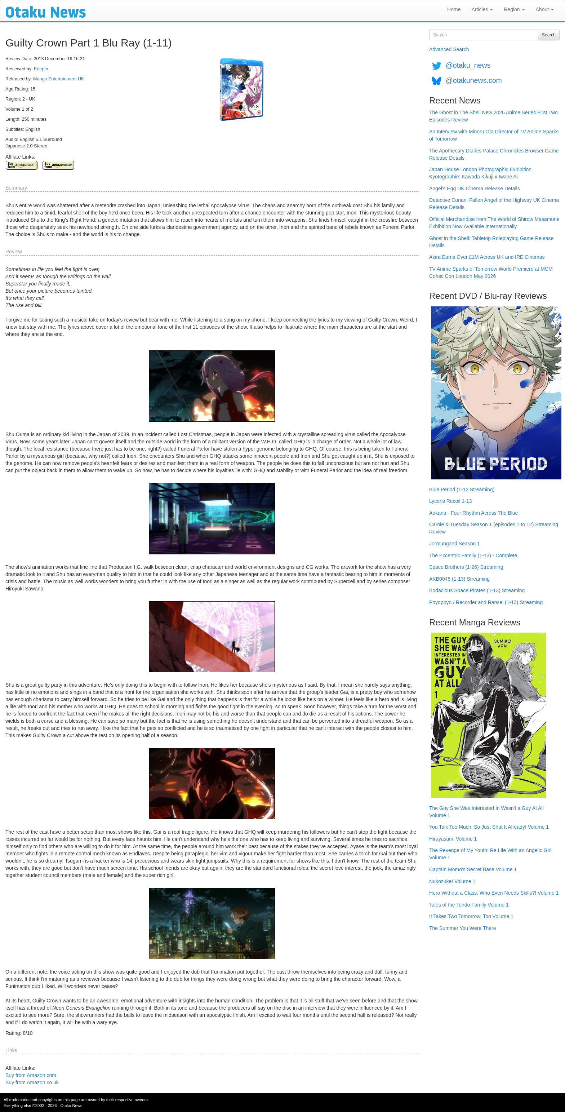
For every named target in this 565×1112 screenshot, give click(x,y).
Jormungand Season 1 (454, 543)
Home (454, 9)
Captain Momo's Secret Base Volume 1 (473, 869)
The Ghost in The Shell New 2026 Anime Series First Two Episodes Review (493, 116)
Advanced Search (449, 49)
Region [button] (514, 9)
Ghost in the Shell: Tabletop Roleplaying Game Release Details (491, 241)
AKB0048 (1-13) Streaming (459, 579)
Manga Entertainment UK (58, 78)
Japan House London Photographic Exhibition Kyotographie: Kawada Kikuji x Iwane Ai (480, 173)
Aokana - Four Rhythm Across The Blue (473, 513)
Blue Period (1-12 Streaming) (461, 489)
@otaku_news (468, 65)
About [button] (545, 9)
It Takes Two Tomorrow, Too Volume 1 (471, 916)
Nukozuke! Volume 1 (452, 881)
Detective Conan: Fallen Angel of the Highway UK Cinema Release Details (494, 203)
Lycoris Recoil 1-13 (450, 501)
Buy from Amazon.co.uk (32, 1082)
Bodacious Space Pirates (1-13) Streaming (477, 590)
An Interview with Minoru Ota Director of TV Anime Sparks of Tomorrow (494, 135)
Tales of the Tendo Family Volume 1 (469, 905)
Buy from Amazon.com (30, 1075)
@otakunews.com (474, 80)
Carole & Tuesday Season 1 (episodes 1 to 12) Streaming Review (493, 528)
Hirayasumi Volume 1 (453, 839)
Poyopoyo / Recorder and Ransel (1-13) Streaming (486, 602)
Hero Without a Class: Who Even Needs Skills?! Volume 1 (494, 893)
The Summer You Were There (462, 928)
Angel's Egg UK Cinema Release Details (474, 188)
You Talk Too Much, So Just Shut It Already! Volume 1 (489, 827)
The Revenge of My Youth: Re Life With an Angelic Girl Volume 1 (490, 853)
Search (549, 34)
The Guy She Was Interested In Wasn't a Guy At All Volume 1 (486, 811)
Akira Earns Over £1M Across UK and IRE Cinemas (487, 257)
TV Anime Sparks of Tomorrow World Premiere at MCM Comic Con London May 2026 (491, 272)
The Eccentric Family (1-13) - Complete (473, 555)
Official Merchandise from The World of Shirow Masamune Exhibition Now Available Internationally (494, 222)
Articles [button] (482, 9)
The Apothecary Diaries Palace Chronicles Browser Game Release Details (494, 154)
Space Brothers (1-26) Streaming (466, 567)
